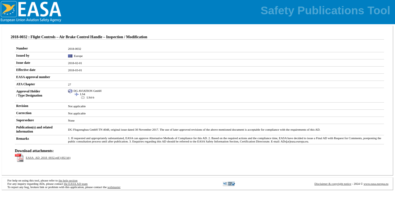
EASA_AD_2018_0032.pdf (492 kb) (48, 157)
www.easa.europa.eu (375, 183)
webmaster (114, 187)
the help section (67, 180)
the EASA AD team (76, 183)
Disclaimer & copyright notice (332, 183)
